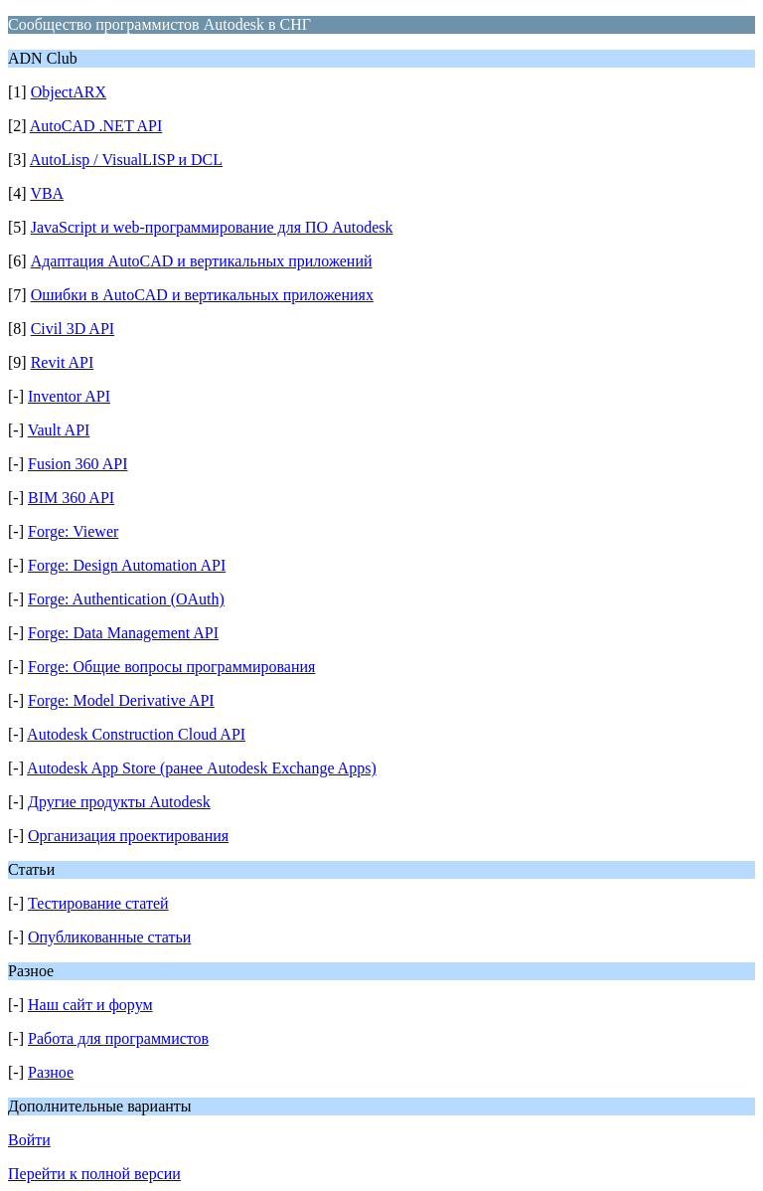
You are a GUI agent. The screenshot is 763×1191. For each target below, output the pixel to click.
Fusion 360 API (77, 463)
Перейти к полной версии (94, 1173)
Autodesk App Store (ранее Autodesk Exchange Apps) (202, 768)
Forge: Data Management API (123, 632)
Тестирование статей (98, 903)
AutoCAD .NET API (96, 125)
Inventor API (69, 396)
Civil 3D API (72, 328)
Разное (51, 1072)
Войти (29, 1139)
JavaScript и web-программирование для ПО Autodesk (212, 227)
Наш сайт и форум (90, 1004)
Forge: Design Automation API (127, 565)
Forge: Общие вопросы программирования (171, 666)
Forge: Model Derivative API (121, 700)
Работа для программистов (118, 1038)
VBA (47, 193)
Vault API (59, 430)
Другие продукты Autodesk (119, 801)
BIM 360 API (71, 497)
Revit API (62, 362)
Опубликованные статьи (109, 937)
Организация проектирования (128, 835)
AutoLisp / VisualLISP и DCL (126, 159)
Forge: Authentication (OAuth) (126, 599)
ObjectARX (68, 92)
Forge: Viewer (73, 531)
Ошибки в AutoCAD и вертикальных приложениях (202, 294)
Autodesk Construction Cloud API (136, 734)
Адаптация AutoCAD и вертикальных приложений (202, 261)
